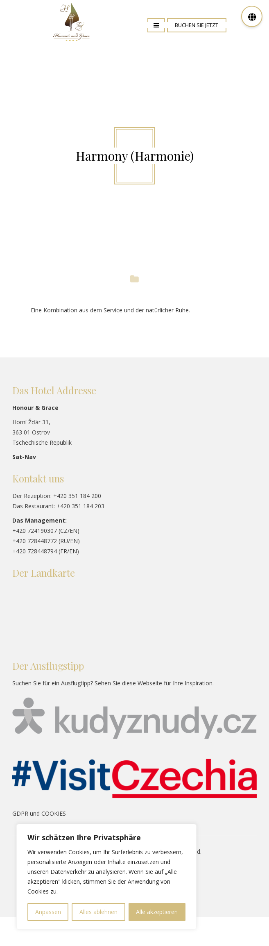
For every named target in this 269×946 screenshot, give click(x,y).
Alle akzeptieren (157, 912)
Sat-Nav (24, 457)
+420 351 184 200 (77, 496)
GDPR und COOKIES (39, 813)
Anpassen (48, 912)
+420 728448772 (34, 541)
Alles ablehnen (98, 912)
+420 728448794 (34, 551)
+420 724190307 (34, 530)
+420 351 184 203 (80, 506)
